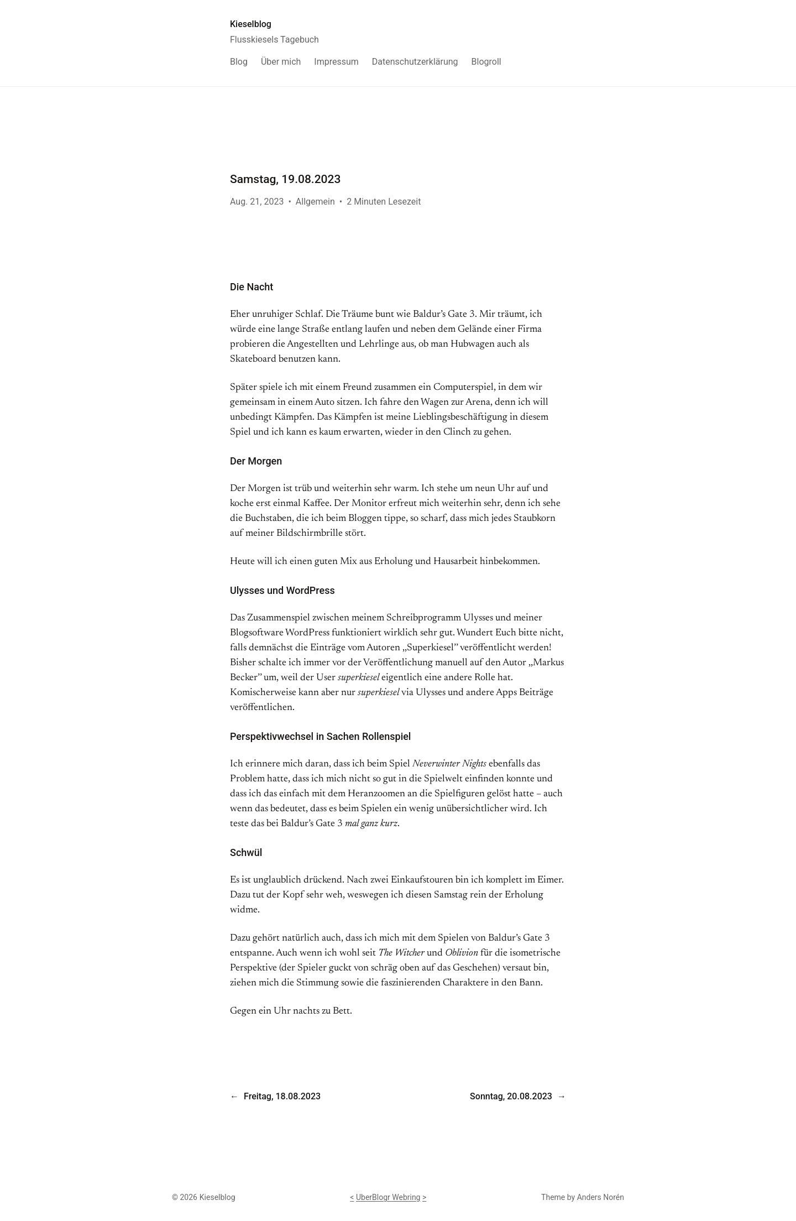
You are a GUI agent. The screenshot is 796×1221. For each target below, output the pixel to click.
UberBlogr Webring (388, 1197)
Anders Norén (600, 1197)
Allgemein (315, 201)
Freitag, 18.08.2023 (282, 1096)
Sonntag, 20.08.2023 (511, 1096)
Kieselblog (250, 24)
